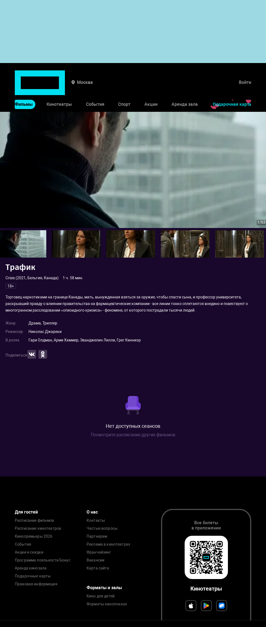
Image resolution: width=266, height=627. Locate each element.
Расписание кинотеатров (38, 528)
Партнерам (97, 536)
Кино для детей (101, 596)
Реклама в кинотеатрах (108, 544)
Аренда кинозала (31, 568)
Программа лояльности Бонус (42, 560)
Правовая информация (36, 584)
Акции (151, 87)
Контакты (96, 520)
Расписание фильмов (34, 520)
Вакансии (95, 560)
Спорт (124, 87)
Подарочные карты (33, 576)
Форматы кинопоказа (107, 604)
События (95, 87)
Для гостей (26, 512)
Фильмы (24, 87)
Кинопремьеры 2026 (33, 536)
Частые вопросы (102, 528)
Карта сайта (98, 568)
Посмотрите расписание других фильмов (133, 434)
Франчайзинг (99, 552)
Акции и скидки (29, 552)
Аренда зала (184, 87)
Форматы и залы (104, 587)
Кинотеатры (59, 87)
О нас (92, 512)
